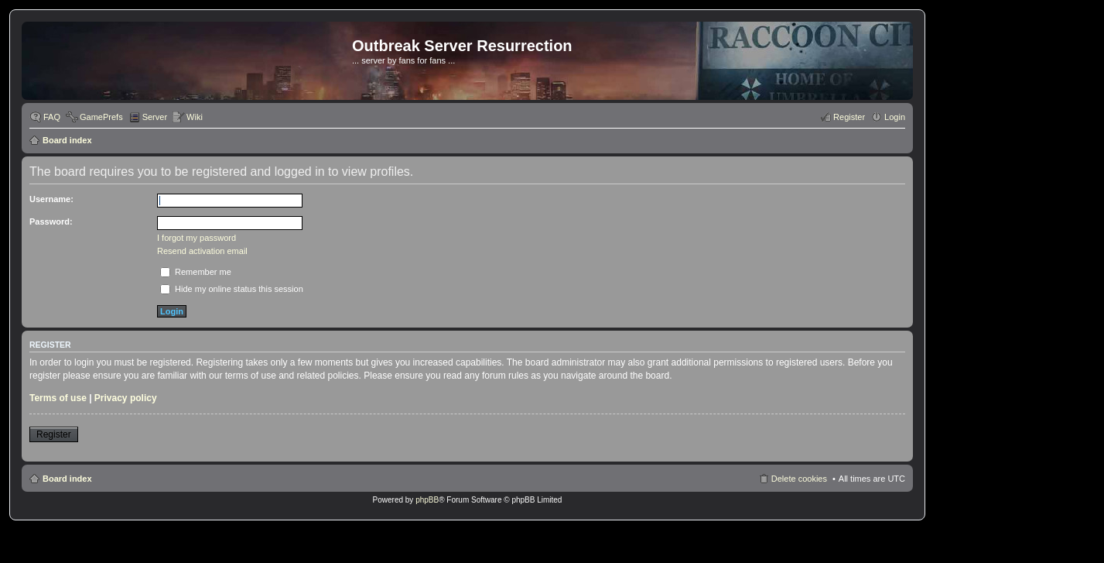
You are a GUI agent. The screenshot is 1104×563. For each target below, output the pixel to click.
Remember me (195, 271)
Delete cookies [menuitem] (799, 478)
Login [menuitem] (894, 117)
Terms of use (58, 398)
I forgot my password (196, 237)
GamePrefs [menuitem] (101, 117)
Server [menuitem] (154, 117)
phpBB (427, 500)
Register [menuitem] (849, 117)
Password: (51, 221)
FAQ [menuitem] (51, 117)
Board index (67, 140)
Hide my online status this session (231, 289)
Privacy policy (125, 398)
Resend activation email (202, 251)
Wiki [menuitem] (194, 117)
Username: (51, 199)
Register (53, 434)
